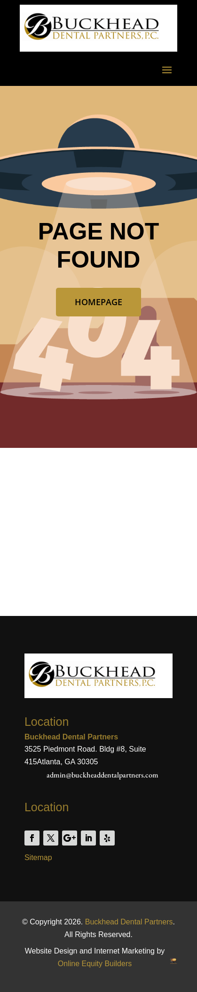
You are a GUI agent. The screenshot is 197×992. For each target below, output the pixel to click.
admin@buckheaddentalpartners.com (102, 775)
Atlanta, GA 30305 (67, 762)
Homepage (98, 302)
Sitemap (38, 857)
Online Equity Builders (95, 964)
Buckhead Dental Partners (129, 922)
